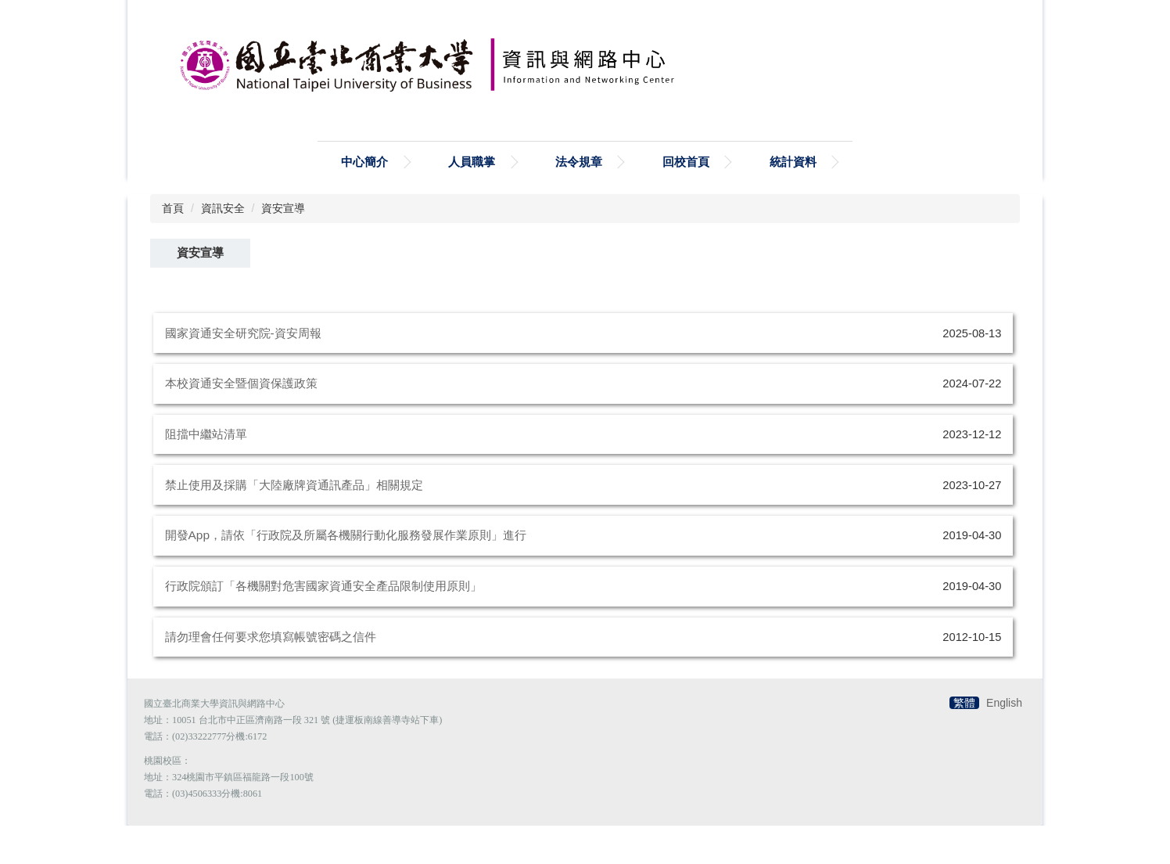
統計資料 (793, 200)
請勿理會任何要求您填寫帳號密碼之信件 (270, 675)
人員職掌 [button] (471, 200)
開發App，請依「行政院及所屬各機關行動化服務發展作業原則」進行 (345, 573)
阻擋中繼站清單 (206, 472)
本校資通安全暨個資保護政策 (241, 421)
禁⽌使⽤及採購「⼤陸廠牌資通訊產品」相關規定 (294, 523)
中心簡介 (364, 200)
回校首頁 (685, 200)
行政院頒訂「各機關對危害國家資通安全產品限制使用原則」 (323, 624)
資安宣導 (283, 246)
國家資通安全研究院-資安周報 (243, 371)
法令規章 (578, 200)
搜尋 (328, 132)
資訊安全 (223, 246)
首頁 (173, 246)
